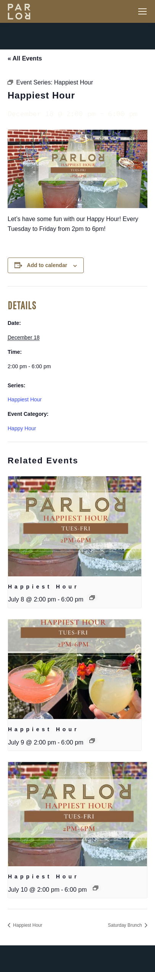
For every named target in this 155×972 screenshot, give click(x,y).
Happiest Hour (25, 399)
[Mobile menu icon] (142, 11)
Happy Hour (22, 428)
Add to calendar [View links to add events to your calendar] (47, 265)
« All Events (25, 58)
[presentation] (74, 526)
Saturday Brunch (125, 925)
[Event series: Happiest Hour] (92, 597)
